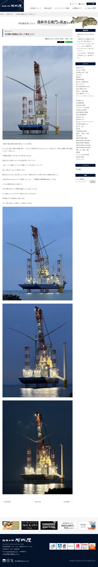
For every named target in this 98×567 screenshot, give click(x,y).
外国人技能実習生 (81, 114)
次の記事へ (67, 502)
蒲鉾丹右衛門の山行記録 (83, 145)
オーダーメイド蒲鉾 (62, 8)
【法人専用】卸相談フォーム (10, 554)
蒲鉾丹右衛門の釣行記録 (83, 147)
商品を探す (48, 8)
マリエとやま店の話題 (82, 154)
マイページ (73, 4)
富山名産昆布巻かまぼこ (83, 86)
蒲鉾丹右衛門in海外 (82, 138)
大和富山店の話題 (81, 110)
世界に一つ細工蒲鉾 (82, 91)
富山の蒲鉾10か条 (81, 89)
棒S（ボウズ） (80, 84)
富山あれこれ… (80, 117)
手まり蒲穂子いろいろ (82, 93)
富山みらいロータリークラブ (84, 121)
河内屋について (35, 8)
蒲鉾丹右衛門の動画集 (82, 143)
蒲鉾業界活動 (80, 79)
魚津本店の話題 (80, 105)
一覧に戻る (37, 502)
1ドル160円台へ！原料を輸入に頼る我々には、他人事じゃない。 (85, 55)
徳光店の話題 (80, 157)
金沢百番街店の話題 (82, 112)
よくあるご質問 (90, 8)
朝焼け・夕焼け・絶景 (66, 39)
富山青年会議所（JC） (82, 124)
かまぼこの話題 (80, 70)
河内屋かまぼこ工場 (82, 72)
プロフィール (80, 159)
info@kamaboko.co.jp (12, 551)
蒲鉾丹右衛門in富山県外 (83, 140)
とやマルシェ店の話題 (82, 107)
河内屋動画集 (80, 103)
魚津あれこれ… (80, 119)
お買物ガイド (77, 8)
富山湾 (57, 39)
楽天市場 (78, 136)
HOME (2, 14)
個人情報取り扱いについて (22, 561)
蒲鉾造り (78, 77)
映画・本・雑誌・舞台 (82, 150)
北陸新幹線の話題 (81, 131)
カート (90, 4)
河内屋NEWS (80, 100)
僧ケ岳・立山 (80, 126)
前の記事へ (7, 502)
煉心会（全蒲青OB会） (83, 82)
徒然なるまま (50, 39)
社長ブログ (10, 14)
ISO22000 (79, 74)
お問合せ (82, 4)
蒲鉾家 (78, 152)
